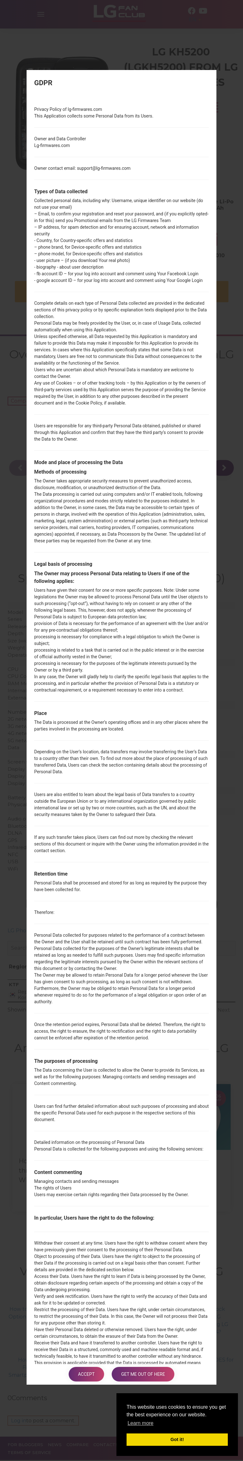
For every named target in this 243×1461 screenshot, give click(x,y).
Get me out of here (143, 1374)
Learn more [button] (140, 1423)
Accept (86, 1374)
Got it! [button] (177, 1439)
